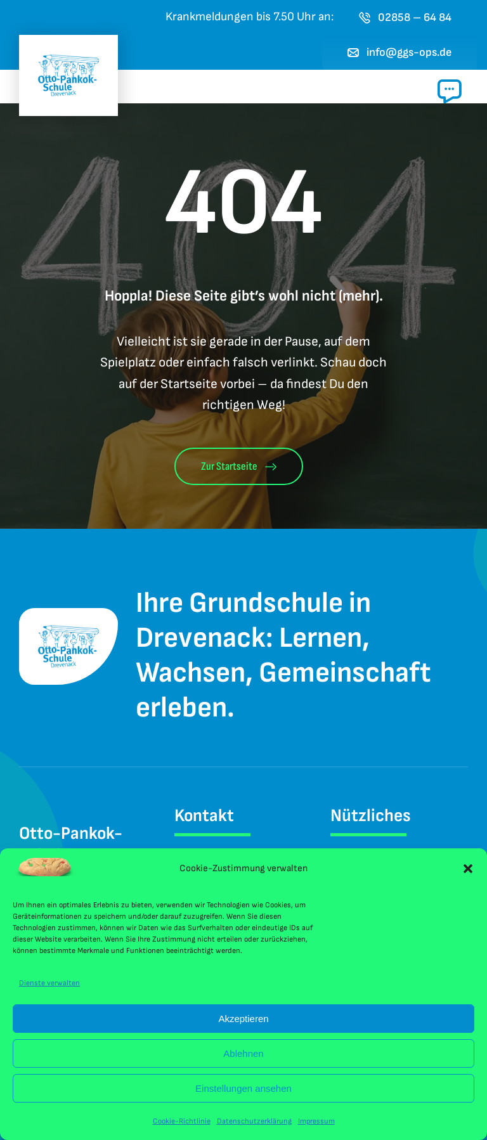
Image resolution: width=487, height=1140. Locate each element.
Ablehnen (243, 1053)
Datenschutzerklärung (254, 1121)
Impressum (316, 1121)
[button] (468, 868)
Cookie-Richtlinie (182, 1121)
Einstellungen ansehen (243, 1088)
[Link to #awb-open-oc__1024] (450, 91)
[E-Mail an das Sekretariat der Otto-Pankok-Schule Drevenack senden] (399, 52)
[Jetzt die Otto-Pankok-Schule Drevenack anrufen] (405, 17)
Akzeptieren (243, 1018)
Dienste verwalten (49, 983)
